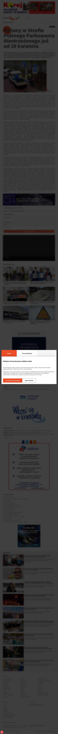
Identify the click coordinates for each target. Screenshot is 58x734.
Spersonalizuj (29, 380)
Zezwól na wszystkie (13, 380)
